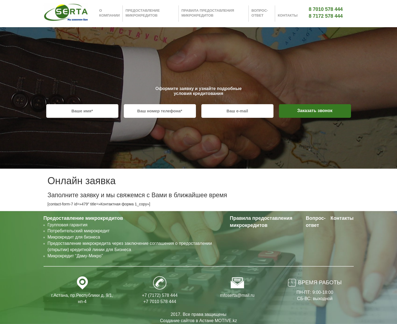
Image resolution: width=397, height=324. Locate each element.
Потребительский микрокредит (79, 231)
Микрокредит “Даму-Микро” (75, 256)
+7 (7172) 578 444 (159, 295)
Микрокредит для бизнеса (74, 237)
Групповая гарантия (68, 225)
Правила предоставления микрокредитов (207, 13)
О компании (109, 13)
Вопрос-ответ (259, 13)
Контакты (288, 15)
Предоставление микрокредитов (142, 13)
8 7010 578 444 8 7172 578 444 (326, 13)
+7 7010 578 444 (159, 301)
